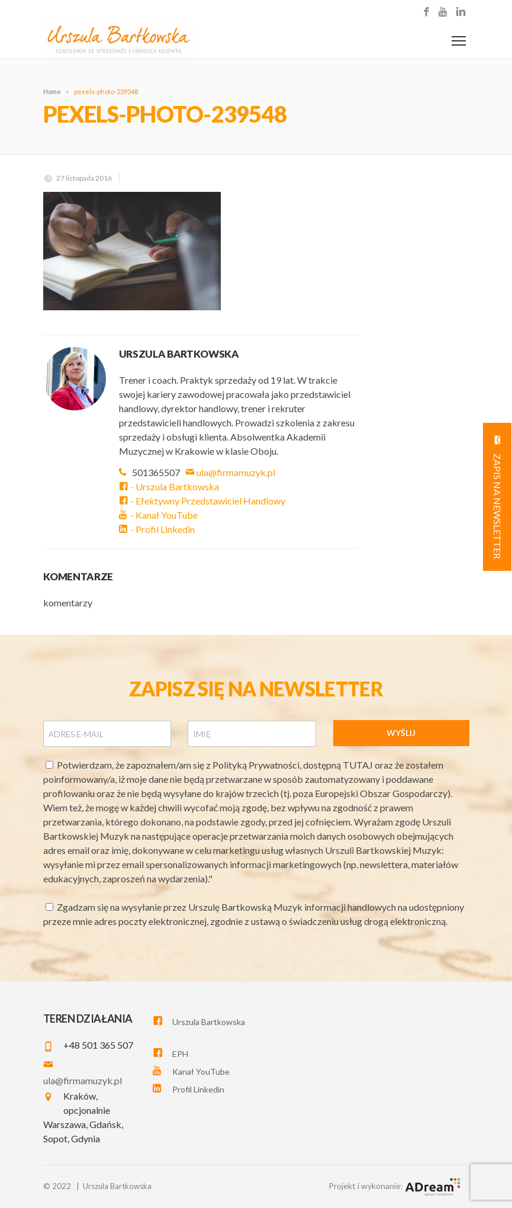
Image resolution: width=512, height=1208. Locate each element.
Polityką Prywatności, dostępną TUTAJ (293, 764)
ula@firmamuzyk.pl (231, 472)
